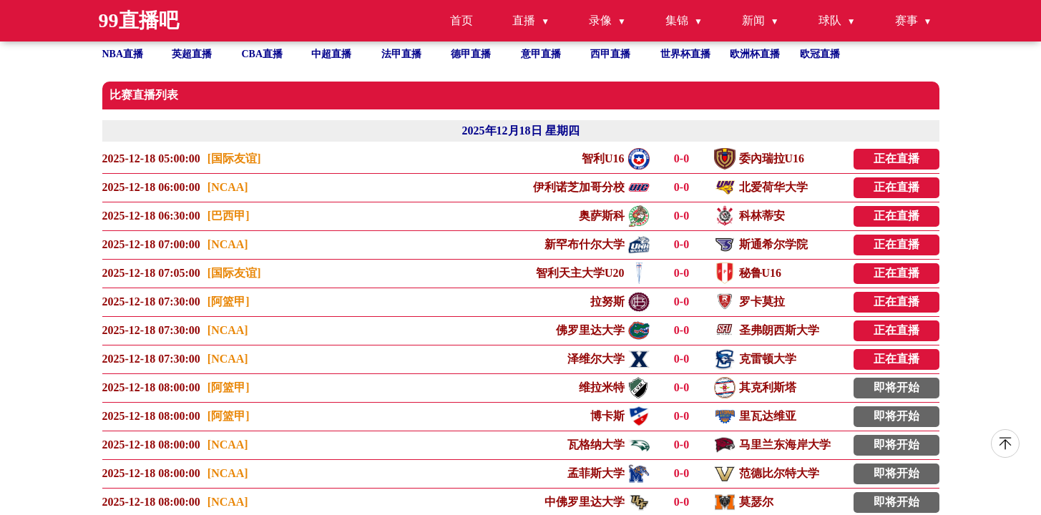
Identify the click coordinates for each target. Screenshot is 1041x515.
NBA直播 (123, 54)
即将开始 (896, 387)
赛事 (906, 20)
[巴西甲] (228, 216)
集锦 (676, 20)
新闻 (753, 20)
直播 (523, 20)
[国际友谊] (234, 158)
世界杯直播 (685, 54)
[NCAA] (227, 187)
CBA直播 (262, 54)
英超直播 (192, 54)
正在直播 (896, 158)
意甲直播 (541, 54)
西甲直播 (610, 54)
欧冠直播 (820, 54)
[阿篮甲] (228, 301)
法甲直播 (401, 54)
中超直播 (331, 54)
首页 (461, 20)
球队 (829, 20)
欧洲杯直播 (755, 54)
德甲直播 (471, 54)
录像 (600, 20)
